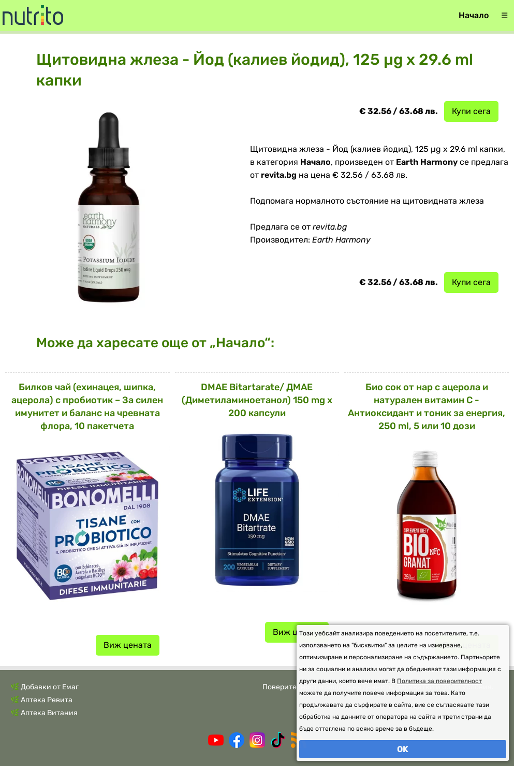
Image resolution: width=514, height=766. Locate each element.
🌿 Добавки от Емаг (44, 687)
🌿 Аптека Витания (44, 712)
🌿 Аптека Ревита (41, 700)
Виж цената (128, 645)
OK (402, 749)
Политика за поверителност (439, 681)
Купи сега (471, 111)
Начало (474, 15)
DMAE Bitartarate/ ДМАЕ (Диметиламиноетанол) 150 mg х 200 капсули (257, 400)
